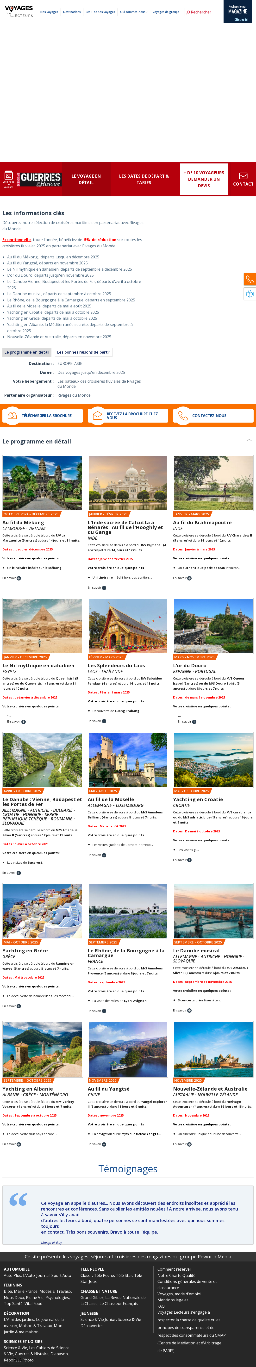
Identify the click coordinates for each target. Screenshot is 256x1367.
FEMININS (13, 1285)
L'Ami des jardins (19, 1319)
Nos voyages (49, 12)
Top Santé (13, 1303)
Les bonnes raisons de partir (83, 352)
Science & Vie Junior (98, 1319)
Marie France (25, 1291)
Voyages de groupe (166, 12)
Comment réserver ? (173, 3)
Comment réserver (174, 1269)
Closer (86, 1275)
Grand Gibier (92, 1297)
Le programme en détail (27, 352)
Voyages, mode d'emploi (179, 1294)
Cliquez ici (241, 19)
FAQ (161, 1306)
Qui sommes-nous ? (134, 12)
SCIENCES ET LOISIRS (23, 1341)
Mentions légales (196, 3)
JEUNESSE (89, 1313)
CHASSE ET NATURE (99, 1291)
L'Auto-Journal (36, 1275)
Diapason (59, 1353)
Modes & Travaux (55, 1291)
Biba (8, 1291)
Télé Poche (104, 1275)
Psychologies (57, 1297)
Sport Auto (61, 1275)
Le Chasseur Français (119, 1303)
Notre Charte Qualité (176, 1275)
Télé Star (124, 1275)
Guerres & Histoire (32, 1353)
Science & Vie (15, 1347)
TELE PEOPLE (92, 1269)
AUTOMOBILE (17, 1269)
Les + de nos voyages (100, 12)
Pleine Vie (35, 1297)
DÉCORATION (16, 1313)
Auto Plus (12, 1275)
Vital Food (33, 1303)
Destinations (72, 12)
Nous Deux (14, 1297)
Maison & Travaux (35, 1325)
